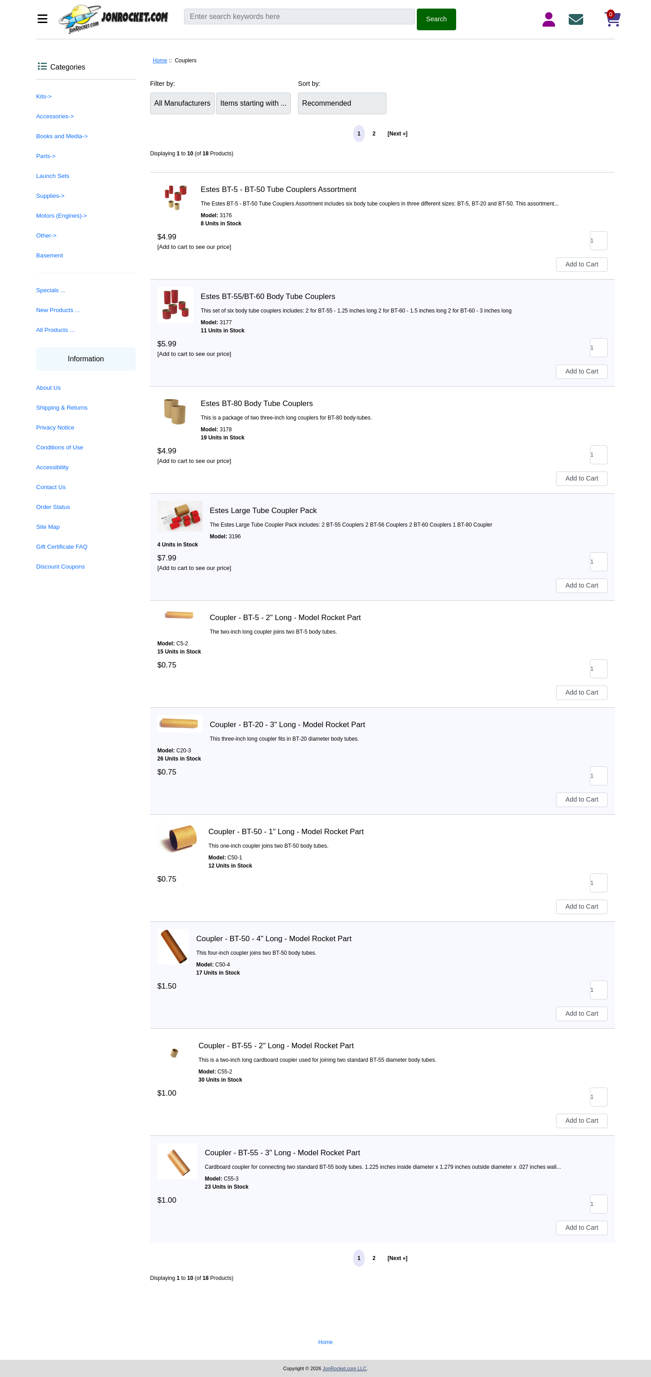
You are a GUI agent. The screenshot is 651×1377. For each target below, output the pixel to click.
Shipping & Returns (62, 407)
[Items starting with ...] (253, 103)
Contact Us (51, 487)
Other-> (46, 235)
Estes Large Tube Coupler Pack (263, 510)
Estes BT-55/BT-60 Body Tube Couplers (268, 296)
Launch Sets (52, 176)
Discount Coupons (60, 566)
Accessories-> (55, 116)
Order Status (53, 507)
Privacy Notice (55, 427)
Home (160, 60)
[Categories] (45, 19)
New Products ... (58, 310)
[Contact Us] (578, 19)
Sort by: (309, 83)
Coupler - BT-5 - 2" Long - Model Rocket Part (285, 617)
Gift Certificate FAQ (62, 546)
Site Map (48, 526)
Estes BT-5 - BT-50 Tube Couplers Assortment (278, 189)
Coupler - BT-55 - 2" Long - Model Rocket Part (276, 1045)
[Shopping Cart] (605, 19)
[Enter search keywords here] (299, 16)
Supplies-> (50, 195)
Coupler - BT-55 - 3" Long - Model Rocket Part (282, 1152)
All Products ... (55, 330)
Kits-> (44, 96)
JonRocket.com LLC (344, 1368)
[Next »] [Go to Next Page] (397, 134)
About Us (48, 387)
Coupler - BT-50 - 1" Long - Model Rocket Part (286, 831)
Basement (49, 255)
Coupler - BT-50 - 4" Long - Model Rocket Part (274, 938)
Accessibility (52, 467)
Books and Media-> (62, 136)
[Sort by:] (342, 103)
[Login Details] (551, 19)
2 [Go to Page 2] (374, 134)
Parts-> (46, 156)
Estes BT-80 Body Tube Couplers (257, 403)
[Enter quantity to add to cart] (599, 240)
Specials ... (51, 290)
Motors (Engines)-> (61, 215)
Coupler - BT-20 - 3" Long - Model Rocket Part (287, 724)
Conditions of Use (59, 447)
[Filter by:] (182, 103)
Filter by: (162, 83)
